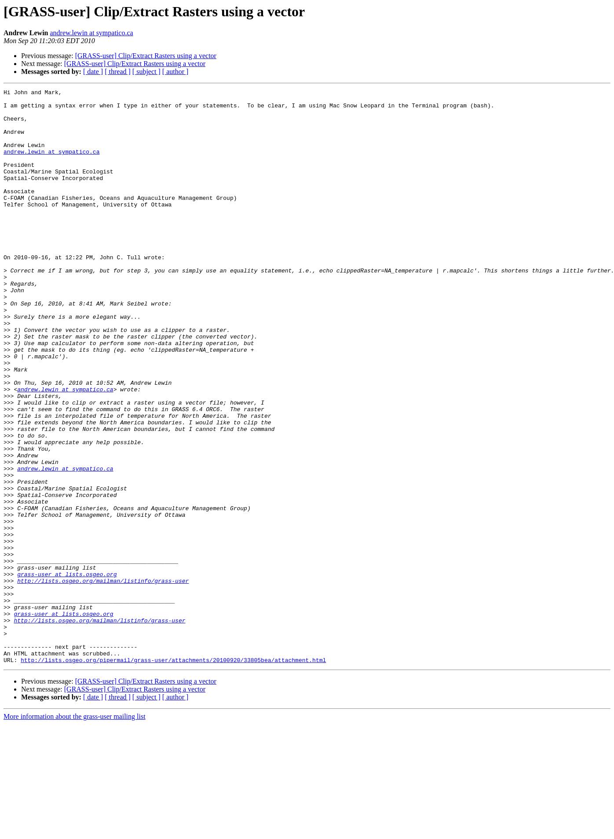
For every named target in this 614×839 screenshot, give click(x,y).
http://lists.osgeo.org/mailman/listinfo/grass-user (103, 680)
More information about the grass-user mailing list (75, 831)
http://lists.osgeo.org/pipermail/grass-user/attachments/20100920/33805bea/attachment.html (173, 775)
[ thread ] (118, 71)
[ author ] (175, 71)
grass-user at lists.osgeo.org (67, 672)
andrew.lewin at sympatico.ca (91, 33)
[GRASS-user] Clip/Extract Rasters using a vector (145, 55)
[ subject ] (146, 71)
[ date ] (93, 71)
